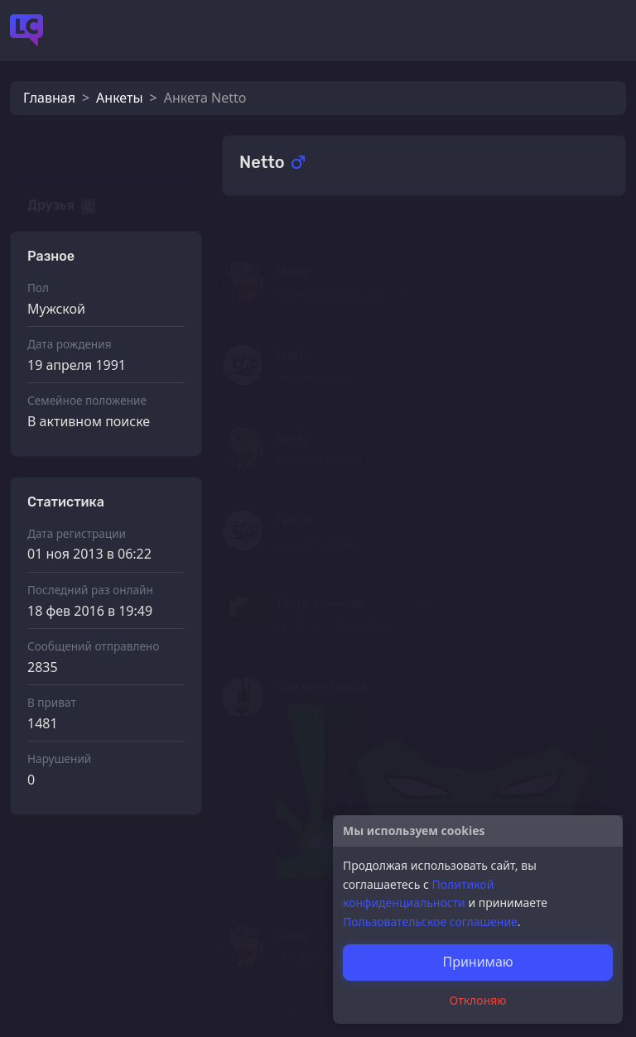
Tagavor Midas (322, 662)
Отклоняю (478, 1000)
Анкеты (119, 98)
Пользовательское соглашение (430, 921)
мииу (293, 247)
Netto (294, 330)
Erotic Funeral (319, 579)
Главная (49, 98)
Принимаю (477, 962)
